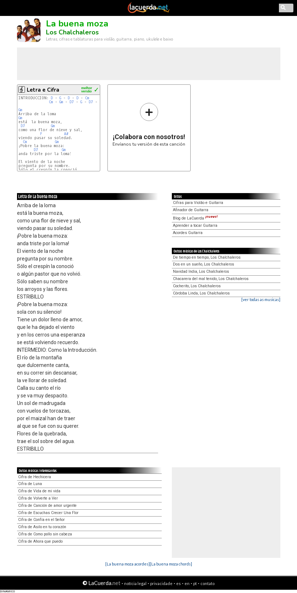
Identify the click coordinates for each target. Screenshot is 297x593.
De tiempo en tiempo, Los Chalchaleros (207, 257)
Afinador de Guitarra (190, 210)
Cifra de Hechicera (34, 477)
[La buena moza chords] (171, 563)
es (178, 583)
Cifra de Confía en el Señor (41, 519)
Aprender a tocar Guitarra (195, 225)
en (187, 583)
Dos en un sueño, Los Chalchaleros (203, 264)
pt (195, 583)
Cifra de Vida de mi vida (39, 491)
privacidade (161, 583)
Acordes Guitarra (188, 232)
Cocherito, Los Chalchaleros (197, 286)
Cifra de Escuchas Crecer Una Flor (48, 512)
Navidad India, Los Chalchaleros (201, 271)
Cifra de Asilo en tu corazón (42, 527)
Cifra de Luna (30, 483)
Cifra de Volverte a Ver (38, 498)
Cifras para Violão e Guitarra (198, 202)
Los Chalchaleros (72, 32)
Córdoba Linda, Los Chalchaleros (201, 293)
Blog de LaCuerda (195, 218)
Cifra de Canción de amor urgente (47, 505)
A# (66, 133)
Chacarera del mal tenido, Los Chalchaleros (211, 278)
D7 (71, 102)
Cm (87, 98)
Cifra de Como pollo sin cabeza (45, 534)
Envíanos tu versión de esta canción (149, 124)
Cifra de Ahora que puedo (40, 541)
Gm (61, 102)
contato (207, 583)
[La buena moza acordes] (127, 563)
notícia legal (135, 583)
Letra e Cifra (43, 89)
